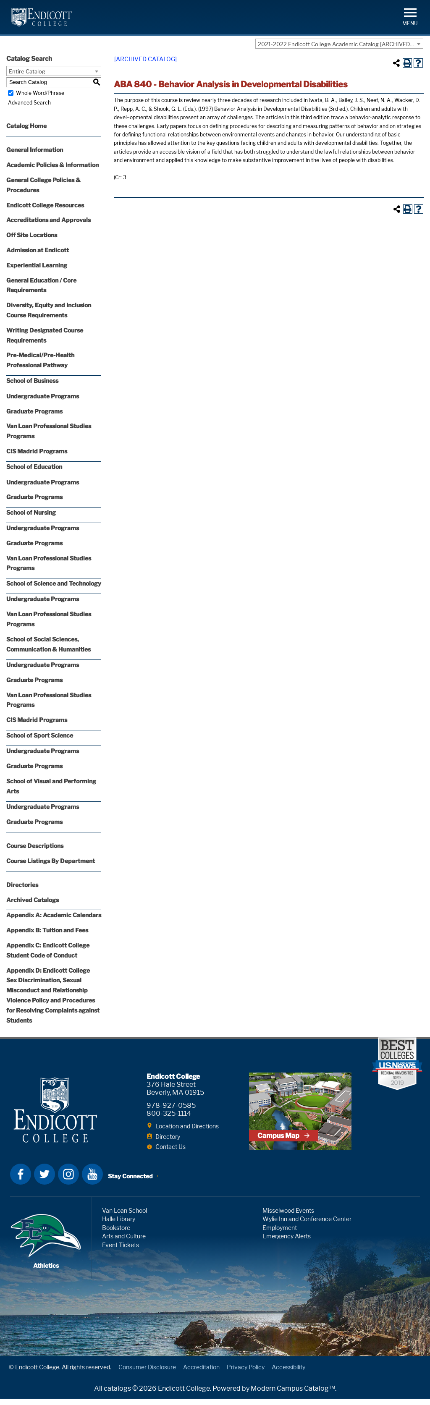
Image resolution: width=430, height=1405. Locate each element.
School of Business (32, 380)
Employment (279, 1234)
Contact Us (170, 1146)
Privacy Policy (246, 1373)
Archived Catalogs (32, 899)
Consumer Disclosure (147, 1373)
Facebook (20, 1180)
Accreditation (201, 1373)
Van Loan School (124, 1216)
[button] (410, 16)
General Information (34, 149)
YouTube (92, 1180)
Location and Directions (187, 1126)
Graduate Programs (34, 411)
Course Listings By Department (50, 860)
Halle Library (118, 1225)
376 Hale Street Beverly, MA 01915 (175, 1088)
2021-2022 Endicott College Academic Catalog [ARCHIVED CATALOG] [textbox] (340, 44)
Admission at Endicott (37, 250)
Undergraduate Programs (42, 396)
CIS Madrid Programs (36, 451)
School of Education (34, 466)
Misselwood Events (288, 1216)
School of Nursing (31, 512)
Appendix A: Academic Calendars (53, 914)
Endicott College (41, 17)
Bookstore (116, 1234)
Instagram (68, 1180)
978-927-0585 (171, 1105)
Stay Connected (131, 1181)
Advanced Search (27, 102)
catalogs (117, 1395)
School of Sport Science (39, 735)
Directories (22, 884)
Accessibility (288, 1373)
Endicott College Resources (45, 205)
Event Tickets (120, 1251)
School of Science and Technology (53, 583)
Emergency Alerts (286, 1242)
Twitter (44, 1180)
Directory (167, 1136)
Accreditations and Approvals (48, 219)
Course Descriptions (34, 845)
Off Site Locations (31, 234)
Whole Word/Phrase (40, 93)
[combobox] (339, 44)
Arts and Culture (124, 1242)
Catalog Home (26, 125)
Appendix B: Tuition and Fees (47, 930)
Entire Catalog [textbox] (27, 71)
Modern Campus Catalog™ (293, 1395)
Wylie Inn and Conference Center (306, 1225)
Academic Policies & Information (52, 164)
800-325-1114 (169, 1113)
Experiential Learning (36, 265)
